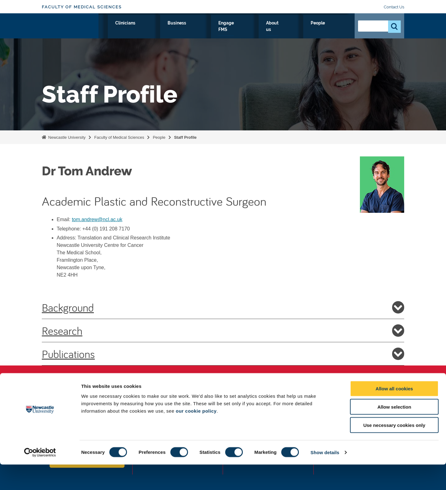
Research (147, 30)
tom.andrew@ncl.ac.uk (97, 219)
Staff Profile (185, 137)
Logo (70, 28)
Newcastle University (66, 137)
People (336, 30)
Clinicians (204, 30)
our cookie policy (196, 436)
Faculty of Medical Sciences (82, 7)
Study (176, 30)
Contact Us (394, 7)
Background (223, 307)
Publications (223, 353)
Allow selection (394, 432)
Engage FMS (271, 30)
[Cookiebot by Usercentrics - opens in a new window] (40, 478)
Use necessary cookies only (394, 450)
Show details (325, 477)
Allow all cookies (394, 414)
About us (307, 30)
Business (236, 30)
